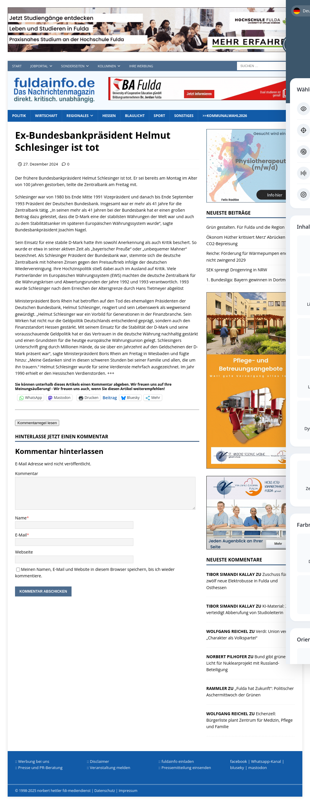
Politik (19, 115)
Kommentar (26, 473)
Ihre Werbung (141, 66)
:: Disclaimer (98, 761)
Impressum (128, 790)
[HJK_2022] (250, 546)
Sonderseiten (72, 66)
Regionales (78, 115)
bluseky (237, 767)
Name (20, 518)
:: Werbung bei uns (32, 761)
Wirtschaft (46, 115)
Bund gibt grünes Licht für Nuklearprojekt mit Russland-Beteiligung (247, 663)
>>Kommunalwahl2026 (225, 115)
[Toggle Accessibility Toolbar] (292, 44)
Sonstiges (183, 115)
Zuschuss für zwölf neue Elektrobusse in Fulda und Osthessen (246, 580)
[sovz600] (250, 465)
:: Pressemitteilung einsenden (184, 767)
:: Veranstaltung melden (108, 767)
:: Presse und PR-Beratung (38, 767)
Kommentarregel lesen (37, 423)
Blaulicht (135, 115)
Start (16, 66)
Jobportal (39, 66)
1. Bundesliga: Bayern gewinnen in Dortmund (249, 280)
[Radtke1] (250, 199)
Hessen (109, 115)
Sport (159, 115)
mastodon (257, 767)
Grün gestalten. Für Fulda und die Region (245, 227)
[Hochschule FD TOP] (155, 48)
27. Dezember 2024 (40, 164)
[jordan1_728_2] (202, 97)
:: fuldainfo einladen (176, 761)
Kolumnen (107, 66)
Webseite (24, 552)
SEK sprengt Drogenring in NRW (236, 270)
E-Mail (21, 535)
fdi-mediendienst (77, 790)
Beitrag (109, 397)
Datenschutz (105, 790)
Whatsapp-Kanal (266, 761)
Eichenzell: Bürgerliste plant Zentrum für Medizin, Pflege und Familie (249, 720)
